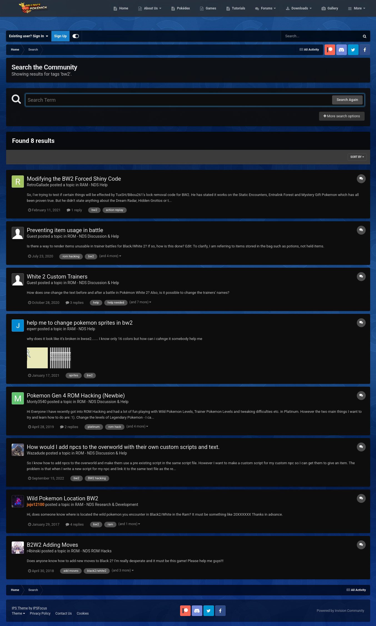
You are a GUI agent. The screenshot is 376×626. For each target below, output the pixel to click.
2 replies (69, 427)
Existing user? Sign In (28, 36)
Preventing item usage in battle (65, 230)
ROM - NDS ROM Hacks (91, 551)
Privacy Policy (40, 613)
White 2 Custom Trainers (57, 276)
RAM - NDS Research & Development (106, 504)
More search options (341, 116)
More (357, 14)
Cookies (83, 613)
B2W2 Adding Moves (52, 544)
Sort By (357, 156)
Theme (18, 613)
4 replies (75, 524)
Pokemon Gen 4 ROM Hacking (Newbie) (76, 395)
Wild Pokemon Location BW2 (62, 498)
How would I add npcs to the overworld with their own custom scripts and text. (123, 447)
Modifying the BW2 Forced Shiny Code (74, 178)
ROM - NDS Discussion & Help (93, 236)
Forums (293, 14)
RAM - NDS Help (94, 185)
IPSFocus (40, 608)
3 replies (75, 302)
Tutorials (265, 14)
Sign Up (60, 36)
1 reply (74, 210)
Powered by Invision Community (340, 611)
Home (150, 14)
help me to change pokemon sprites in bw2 (80, 322)
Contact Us (63, 613)
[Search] (306, 36)
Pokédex (210, 14)
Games (237, 14)
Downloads (326, 14)
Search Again (347, 100)
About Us (177, 14)
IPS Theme (20, 608)
